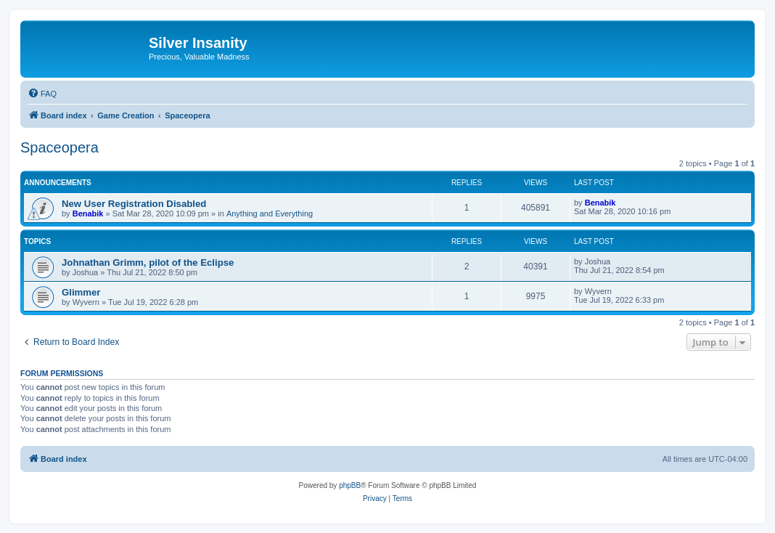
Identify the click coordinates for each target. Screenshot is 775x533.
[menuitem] (42, 93)
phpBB (350, 485)
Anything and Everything (269, 213)
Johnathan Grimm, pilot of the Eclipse (148, 262)
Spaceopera (59, 147)
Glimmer (81, 292)
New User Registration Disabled (134, 203)
